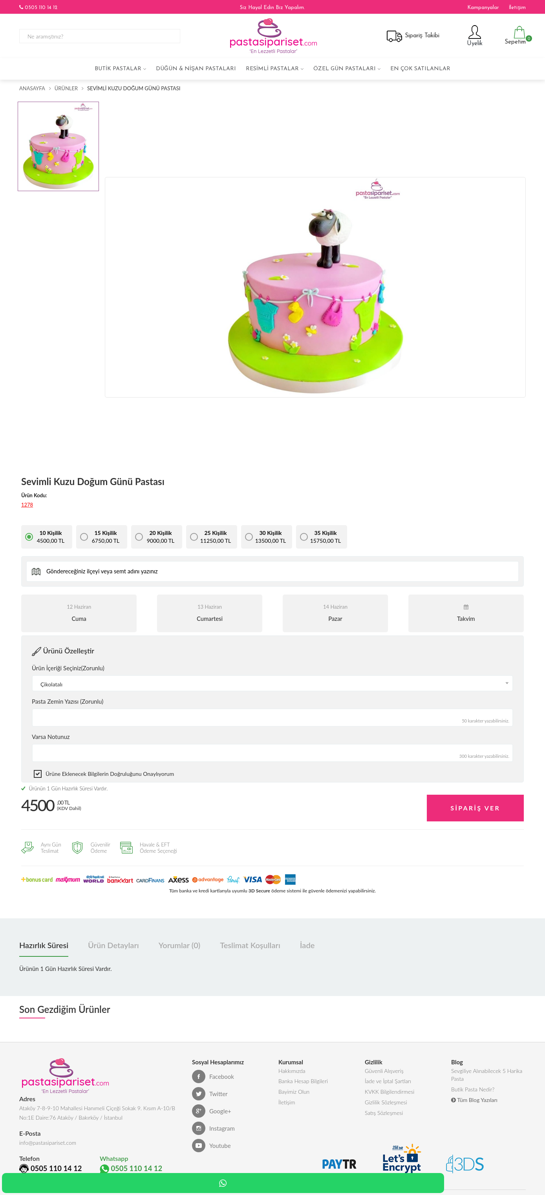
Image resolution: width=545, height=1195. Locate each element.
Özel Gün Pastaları (344, 69)
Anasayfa (32, 88)
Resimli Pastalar (272, 69)
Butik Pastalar (118, 69)
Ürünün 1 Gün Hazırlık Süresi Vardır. (64, 788)
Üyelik (474, 35)
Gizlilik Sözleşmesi (386, 1104)
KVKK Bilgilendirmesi (389, 1092)
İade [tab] (307, 942)
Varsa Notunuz (51, 736)
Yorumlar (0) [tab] (179, 942)
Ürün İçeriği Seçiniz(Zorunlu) (68, 667)
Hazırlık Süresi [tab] (43, 942)
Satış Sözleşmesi (384, 1116)
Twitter (210, 1091)
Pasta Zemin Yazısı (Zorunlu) (67, 701)
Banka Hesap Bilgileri (303, 1080)
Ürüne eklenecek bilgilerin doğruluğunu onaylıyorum (110, 773)
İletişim (517, 7)
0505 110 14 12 (38, 7)
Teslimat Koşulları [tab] (250, 942)
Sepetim (514, 35)
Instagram (213, 1125)
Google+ (211, 1108)
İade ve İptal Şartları (388, 1080)
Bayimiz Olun (293, 1092)
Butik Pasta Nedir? (472, 1090)
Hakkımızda (291, 1068)
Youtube (211, 1142)
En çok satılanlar (420, 69)
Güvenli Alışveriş (384, 1068)
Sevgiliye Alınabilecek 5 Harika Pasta (486, 1073)
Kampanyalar (483, 7)
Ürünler (66, 88)
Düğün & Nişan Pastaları (196, 69)
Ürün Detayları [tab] (113, 942)
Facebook (213, 1073)
